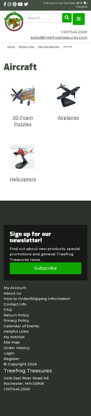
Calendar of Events (21, 326)
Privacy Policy (16, 320)
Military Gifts (26, 46)
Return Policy (16, 315)
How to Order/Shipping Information (37, 298)
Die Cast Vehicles (48, 46)
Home (11, 46)
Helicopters (23, 179)
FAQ (8, 309)
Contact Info (15, 304)
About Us (12, 293)
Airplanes (68, 117)
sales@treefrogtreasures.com (58, 37)
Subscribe (45, 268)
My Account (15, 287)
